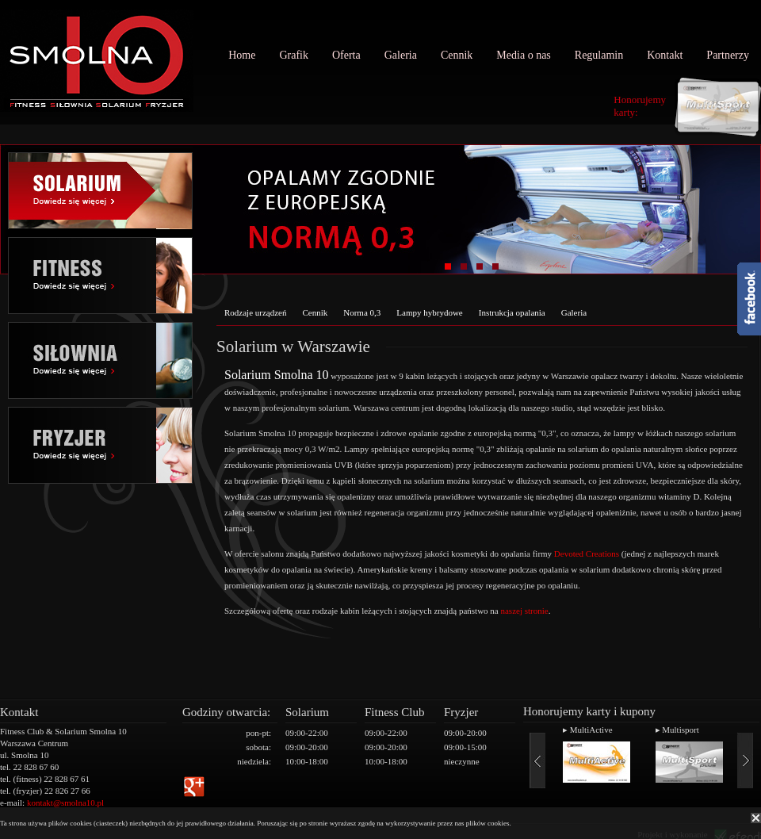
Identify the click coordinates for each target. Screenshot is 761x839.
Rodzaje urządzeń (255, 312)
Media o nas (523, 55)
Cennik (456, 55)
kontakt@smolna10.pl (65, 802)
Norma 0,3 (361, 312)
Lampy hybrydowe (429, 312)
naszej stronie (524, 610)
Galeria (400, 55)
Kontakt (665, 55)
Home (241, 55)
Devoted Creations (586, 553)
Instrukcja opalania (512, 312)
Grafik (293, 55)
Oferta (346, 55)
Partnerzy (727, 55)
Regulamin (599, 55)
